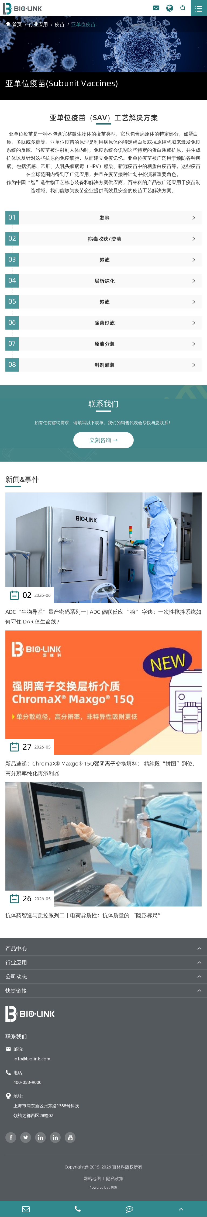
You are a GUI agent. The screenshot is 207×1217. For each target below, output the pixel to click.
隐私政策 (114, 1178)
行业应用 (38, 24)
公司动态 (16, 976)
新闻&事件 (22, 479)
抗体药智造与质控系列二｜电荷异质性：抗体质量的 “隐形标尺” (84, 915)
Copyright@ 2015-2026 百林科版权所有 (103, 1167)
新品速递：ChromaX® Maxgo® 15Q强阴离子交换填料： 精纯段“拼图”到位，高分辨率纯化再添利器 (101, 768)
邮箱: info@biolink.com (27, 1054)
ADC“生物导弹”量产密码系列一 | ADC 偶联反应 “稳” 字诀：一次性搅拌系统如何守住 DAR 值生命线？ (103, 616)
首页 (17, 24)
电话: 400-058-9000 (23, 1077)
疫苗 (59, 24)
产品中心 (16, 948)
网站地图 (92, 1178)
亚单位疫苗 (83, 24)
